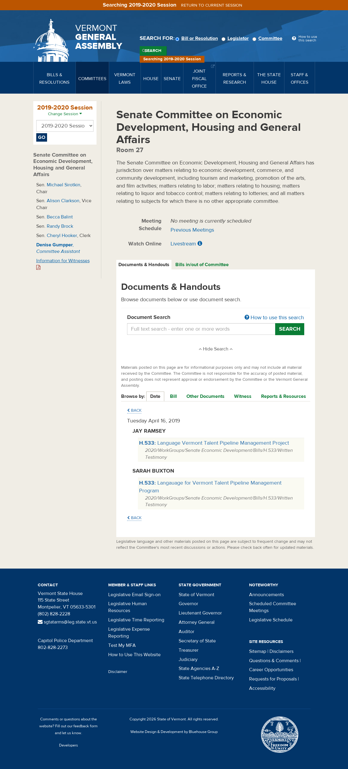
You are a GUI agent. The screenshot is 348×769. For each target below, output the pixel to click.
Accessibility (262, 688)
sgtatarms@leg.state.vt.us (67, 622)
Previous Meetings (192, 230)
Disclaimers (281, 651)
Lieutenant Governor (200, 613)
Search (153, 50)
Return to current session (211, 5)
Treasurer (188, 650)
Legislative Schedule (271, 620)
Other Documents (205, 396)
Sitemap (257, 651)
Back (134, 410)
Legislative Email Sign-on (134, 595)
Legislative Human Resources (127, 607)
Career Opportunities (271, 670)
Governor (188, 604)
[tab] (144, 265)
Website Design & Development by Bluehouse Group (174, 731)
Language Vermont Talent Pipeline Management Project (214, 443)
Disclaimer (117, 671)
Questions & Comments (274, 661)
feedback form (85, 726)
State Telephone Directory (206, 678)
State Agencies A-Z (199, 668)
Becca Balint (60, 217)
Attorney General (197, 622)
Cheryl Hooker (62, 236)
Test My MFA (122, 645)
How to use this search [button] (274, 317)
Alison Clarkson (63, 201)
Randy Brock (60, 226)
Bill (173, 396)
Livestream (183, 243)
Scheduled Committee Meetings (272, 607)
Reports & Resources (283, 396)
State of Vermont (196, 595)
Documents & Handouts (143, 265)
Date (155, 396)
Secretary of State (197, 641)
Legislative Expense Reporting (129, 632)
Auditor (186, 632)
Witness (242, 396)
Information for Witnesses (63, 264)
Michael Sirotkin (63, 185)
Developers (68, 745)
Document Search (215, 318)
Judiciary (188, 659)
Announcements (266, 595)
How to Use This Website (134, 655)
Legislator (236, 38)
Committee (268, 38)
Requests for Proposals (273, 679)
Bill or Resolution (197, 38)
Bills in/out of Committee (202, 265)
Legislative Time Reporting (136, 620)
